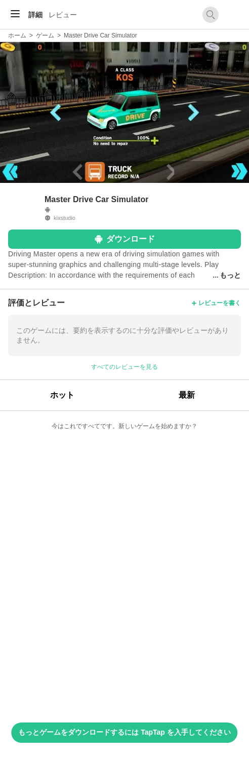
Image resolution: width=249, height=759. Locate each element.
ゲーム (45, 35)
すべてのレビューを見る (124, 366)
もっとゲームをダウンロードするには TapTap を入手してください (124, 732)
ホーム (17, 35)
